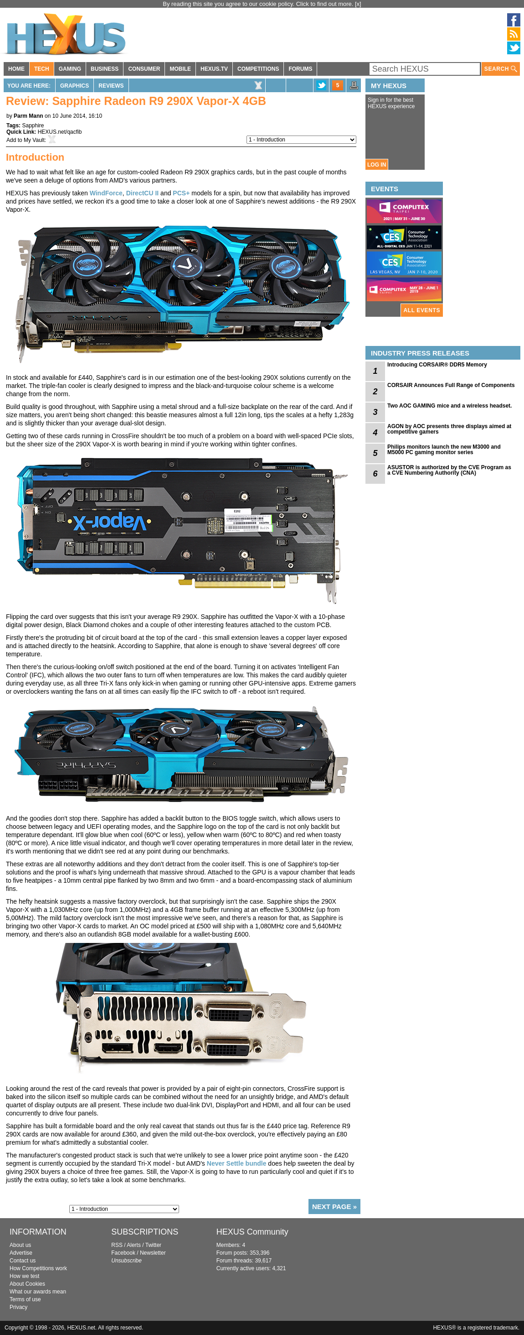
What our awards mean (38, 1291)
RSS (117, 1245)
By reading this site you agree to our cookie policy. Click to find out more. (259, 3)
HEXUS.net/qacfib (60, 132)
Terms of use (25, 1299)
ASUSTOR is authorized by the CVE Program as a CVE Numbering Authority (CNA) (449, 470)
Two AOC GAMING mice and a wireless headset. (449, 405)
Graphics (74, 86)
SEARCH (500, 69)
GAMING (70, 69)
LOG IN (376, 165)
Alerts (134, 1245)
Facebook (123, 1253)
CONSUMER (144, 69)
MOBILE (180, 69)
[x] (358, 3)
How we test (24, 1276)
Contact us (23, 1260)
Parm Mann (28, 116)
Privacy (18, 1307)
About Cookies (27, 1284)
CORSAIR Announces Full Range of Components (451, 385)
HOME (16, 69)
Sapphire (33, 125)
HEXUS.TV (214, 69)
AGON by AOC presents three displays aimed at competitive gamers (449, 429)
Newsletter (153, 1253)
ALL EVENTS (422, 310)
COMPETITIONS (258, 69)
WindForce (106, 193)
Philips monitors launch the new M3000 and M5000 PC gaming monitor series (444, 449)
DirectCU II (142, 193)
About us (20, 1245)
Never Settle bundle (237, 1163)
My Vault (34, 140)
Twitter (153, 1245)
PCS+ (181, 193)
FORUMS (300, 69)
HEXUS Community (252, 1231)
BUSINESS (104, 69)
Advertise (21, 1253)
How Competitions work (38, 1268)
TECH (41, 69)
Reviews (110, 86)
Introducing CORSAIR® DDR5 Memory (437, 364)
